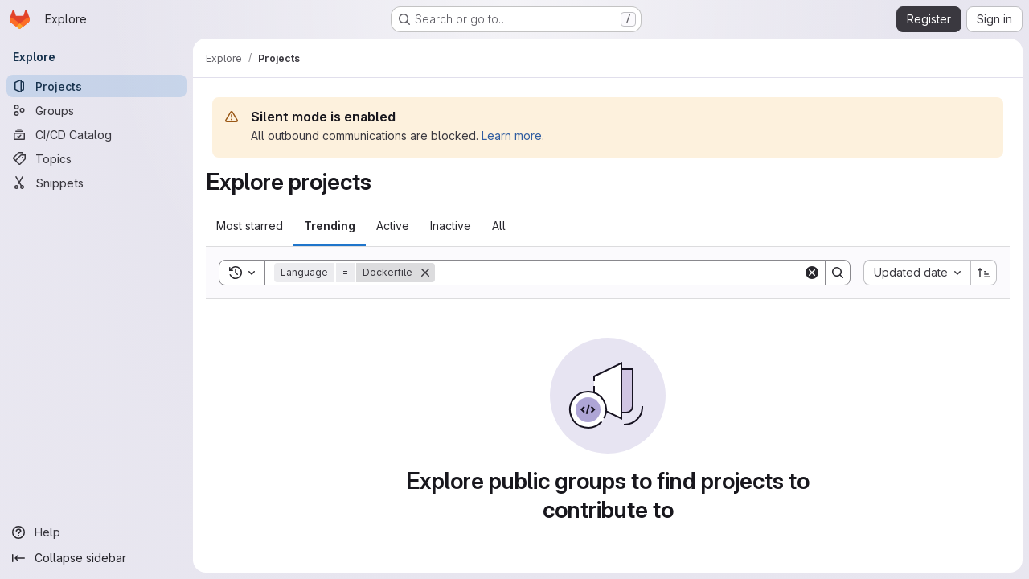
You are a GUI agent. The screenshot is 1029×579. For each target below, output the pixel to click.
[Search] (619, 272)
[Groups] (96, 110)
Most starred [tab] (249, 225)
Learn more (512, 135)
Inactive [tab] (450, 225)
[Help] (96, 532)
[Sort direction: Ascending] (984, 272)
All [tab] (499, 225)
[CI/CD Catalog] (96, 134)
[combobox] (916, 272)
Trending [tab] (329, 225)
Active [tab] (392, 225)
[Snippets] (96, 182)
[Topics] (96, 158)
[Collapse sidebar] (96, 558)
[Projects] (96, 86)
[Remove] (425, 272)
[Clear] (812, 272)
